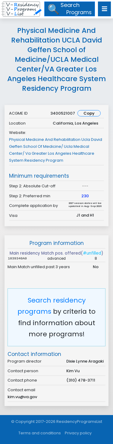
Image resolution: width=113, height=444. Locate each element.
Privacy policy (78, 433)
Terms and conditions (39, 433)
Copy (89, 113)
